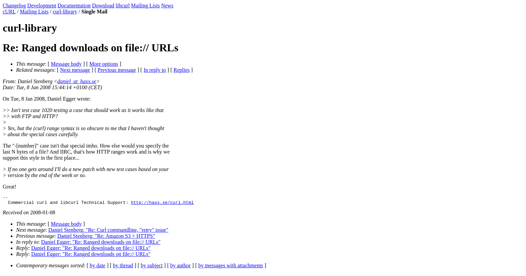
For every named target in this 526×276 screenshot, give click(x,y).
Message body (66, 64)
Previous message (117, 70)
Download (103, 5)
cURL (9, 11)
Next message (75, 70)
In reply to (155, 70)
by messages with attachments (230, 267)
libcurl (123, 5)
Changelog (14, 5)
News (167, 5)
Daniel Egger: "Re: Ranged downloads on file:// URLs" (101, 244)
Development (41, 5)
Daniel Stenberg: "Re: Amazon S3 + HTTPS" (106, 238)
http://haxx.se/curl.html (162, 204)
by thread (123, 267)
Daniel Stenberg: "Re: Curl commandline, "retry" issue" (108, 232)
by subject (152, 267)
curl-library (65, 11)
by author (180, 267)
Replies (181, 70)
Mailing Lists (145, 5)
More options (103, 64)
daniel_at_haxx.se (76, 81)
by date (98, 267)
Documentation (74, 5)
